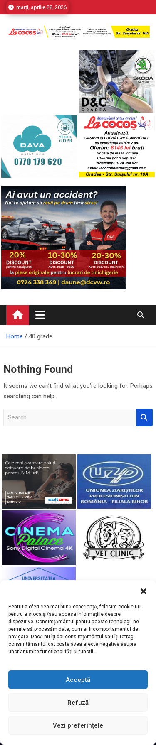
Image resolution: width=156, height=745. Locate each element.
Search (144, 417)
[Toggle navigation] (40, 314)
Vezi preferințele (78, 725)
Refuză (78, 702)
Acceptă (78, 680)
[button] (143, 590)
